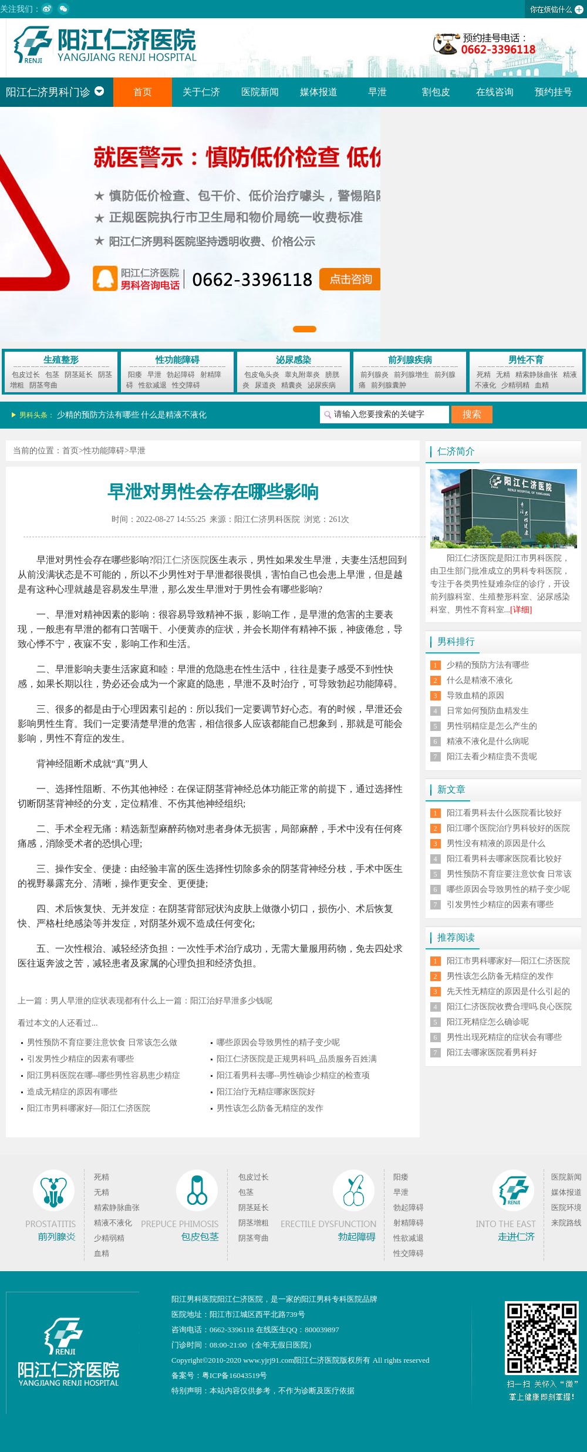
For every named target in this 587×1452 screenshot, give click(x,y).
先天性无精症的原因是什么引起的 (508, 991)
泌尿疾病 (322, 385)
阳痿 (135, 374)
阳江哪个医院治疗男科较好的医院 (508, 828)
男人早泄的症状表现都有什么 (103, 1000)
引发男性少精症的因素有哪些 (80, 1059)
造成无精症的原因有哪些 (72, 1091)
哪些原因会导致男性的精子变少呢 (278, 1042)
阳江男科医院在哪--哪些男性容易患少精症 (103, 1075)
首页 (142, 92)
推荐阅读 (456, 937)
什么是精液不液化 (174, 414)
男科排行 (456, 641)
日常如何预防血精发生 (488, 710)
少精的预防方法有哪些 (98, 414)
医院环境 (566, 1207)
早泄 (377, 92)
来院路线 (566, 1222)
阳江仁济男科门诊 (55, 92)
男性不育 (526, 360)
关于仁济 (201, 92)
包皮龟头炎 (261, 374)
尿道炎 (265, 385)
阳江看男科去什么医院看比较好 (504, 812)
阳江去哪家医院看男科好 (492, 1052)
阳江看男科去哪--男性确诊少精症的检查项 (293, 1075)
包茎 (52, 374)
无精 (503, 374)
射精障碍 (408, 1222)
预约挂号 (553, 92)
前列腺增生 (411, 374)
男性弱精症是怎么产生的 (492, 726)
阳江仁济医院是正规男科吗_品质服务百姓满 (297, 1059)
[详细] (521, 609)
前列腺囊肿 (388, 385)
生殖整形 (61, 360)
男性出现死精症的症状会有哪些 (504, 1037)
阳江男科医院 (194, 1299)
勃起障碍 (181, 374)
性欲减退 (153, 385)
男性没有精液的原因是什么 (496, 843)
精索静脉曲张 (536, 374)
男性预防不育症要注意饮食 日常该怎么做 (102, 1042)
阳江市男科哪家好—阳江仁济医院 (88, 1108)
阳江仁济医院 (181, 560)
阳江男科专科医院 (331, 1299)
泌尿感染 (293, 360)
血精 (542, 385)
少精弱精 (515, 385)
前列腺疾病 (410, 360)
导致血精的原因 (475, 695)
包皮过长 (26, 374)
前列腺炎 (374, 374)
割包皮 (436, 92)
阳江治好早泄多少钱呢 (231, 1000)
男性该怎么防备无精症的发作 (270, 1108)
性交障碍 (186, 385)
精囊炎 (291, 385)
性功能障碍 (178, 360)
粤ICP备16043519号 (234, 1375)
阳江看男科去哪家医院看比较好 (504, 858)
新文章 (451, 789)
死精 (484, 374)
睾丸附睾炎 (302, 374)
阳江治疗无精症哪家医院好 (266, 1091)
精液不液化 (113, 1222)
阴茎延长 (79, 374)
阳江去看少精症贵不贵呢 (492, 756)
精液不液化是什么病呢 (488, 741)
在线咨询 (495, 92)
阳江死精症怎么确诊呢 (488, 1022)
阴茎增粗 (253, 1222)
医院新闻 (260, 92)
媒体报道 (319, 92)
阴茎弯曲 (43, 385)
